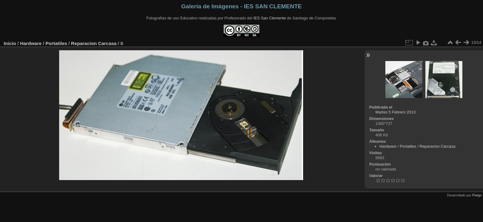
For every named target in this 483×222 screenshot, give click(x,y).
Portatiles (56, 43)
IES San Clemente (270, 18)
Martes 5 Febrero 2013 (395, 112)
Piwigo (477, 195)
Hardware (31, 43)
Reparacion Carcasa (94, 43)
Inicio (10, 43)
